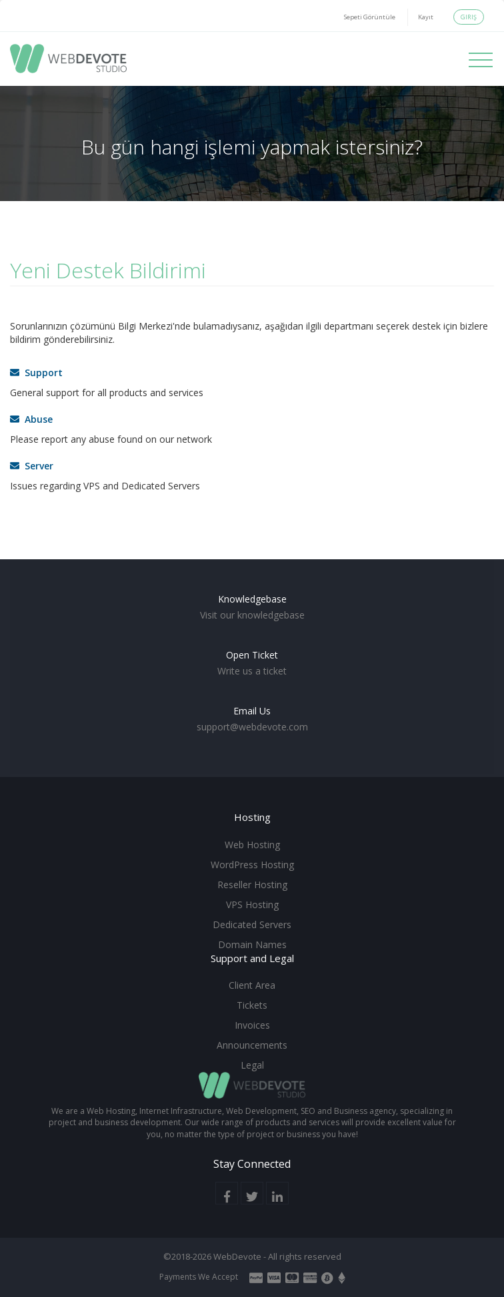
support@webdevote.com (252, 726)
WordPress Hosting (252, 864)
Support (36, 372)
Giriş (469, 17)
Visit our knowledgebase (252, 615)
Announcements (252, 1045)
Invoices (252, 1025)
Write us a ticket (252, 670)
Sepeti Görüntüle (369, 17)
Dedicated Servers (252, 924)
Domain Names (252, 944)
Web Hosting (252, 844)
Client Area (252, 985)
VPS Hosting (252, 904)
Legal (252, 1065)
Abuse (31, 419)
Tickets (252, 1005)
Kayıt (425, 17)
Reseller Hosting (252, 884)
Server (31, 465)
